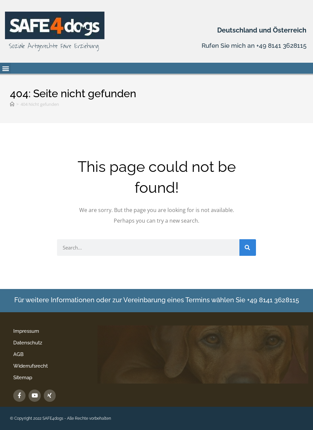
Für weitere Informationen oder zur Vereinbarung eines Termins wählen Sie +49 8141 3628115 (156, 300)
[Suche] (247, 247)
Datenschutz (27, 343)
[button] (5, 68)
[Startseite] (12, 104)
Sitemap (22, 378)
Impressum (26, 331)
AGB (18, 354)
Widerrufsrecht (30, 366)
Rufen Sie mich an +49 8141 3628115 (251, 45)
